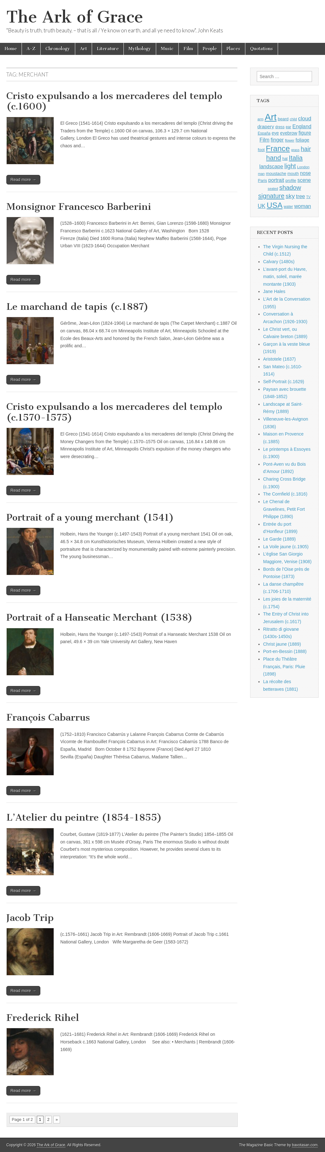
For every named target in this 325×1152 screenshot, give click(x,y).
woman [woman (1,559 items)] (302, 206)
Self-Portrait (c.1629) (283, 381)
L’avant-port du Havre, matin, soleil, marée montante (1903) (285, 277)
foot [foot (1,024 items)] (261, 149)
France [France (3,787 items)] (278, 148)
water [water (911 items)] (288, 206)
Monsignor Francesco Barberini (78, 206)
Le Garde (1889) (279, 539)
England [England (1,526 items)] (301, 126)
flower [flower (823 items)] (289, 140)
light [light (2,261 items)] (290, 166)
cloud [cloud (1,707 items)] (304, 118)
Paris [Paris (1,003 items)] (262, 180)
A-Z (31, 48)
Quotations (261, 48)
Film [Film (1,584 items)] (264, 140)
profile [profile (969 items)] (290, 180)
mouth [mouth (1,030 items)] (293, 173)
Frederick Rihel (42, 1017)
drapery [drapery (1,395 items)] (265, 126)
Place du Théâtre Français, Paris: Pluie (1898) (284, 666)
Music (167, 48)
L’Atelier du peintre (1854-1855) (84, 817)
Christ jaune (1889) (282, 644)
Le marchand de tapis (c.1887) (77, 306)
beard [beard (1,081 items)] (283, 119)
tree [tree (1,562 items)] (300, 196)
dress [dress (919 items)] (279, 127)
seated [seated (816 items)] (273, 188)
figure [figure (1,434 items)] (304, 133)
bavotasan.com (305, 1145)
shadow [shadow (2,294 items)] (290, 187)
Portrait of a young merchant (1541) (90, 517)
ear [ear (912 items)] (288, 127)
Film (188, 48)
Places (233, 48)
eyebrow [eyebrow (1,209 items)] (288, 133)
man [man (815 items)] (261, 174)
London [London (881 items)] (303, 167)
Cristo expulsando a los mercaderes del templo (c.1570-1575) (114, 412)
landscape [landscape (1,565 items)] (271, 166)
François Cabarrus (48, 717)
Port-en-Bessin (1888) (285, 651)
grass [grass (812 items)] (295, 150)
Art (83, 48)
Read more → (23, 179)
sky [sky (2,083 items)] (290, 196)
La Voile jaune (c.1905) (285, 546)
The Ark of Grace (74, 17)
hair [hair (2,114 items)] (306, 149)
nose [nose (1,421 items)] (305, 173)
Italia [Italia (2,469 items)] (295, 157)
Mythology (140, 48)
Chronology (57, 48)
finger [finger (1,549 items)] (277, 140)
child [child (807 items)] (293, 119)
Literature (108, 48)
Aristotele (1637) (279, 359)
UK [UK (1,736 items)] (261, 206)
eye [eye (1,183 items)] (275, 133)
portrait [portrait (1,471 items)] (276, 180)
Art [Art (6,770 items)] (270, 117)
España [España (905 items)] (264, 133)
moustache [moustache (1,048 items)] (276, 173)
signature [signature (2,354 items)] (271, 195)
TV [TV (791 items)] (308, 197)
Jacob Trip (30, 917)
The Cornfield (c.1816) (285, 493)
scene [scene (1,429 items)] (304, 180)
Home (11, 48)
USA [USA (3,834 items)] (274, 205)
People (210, 48)
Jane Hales (274, 291)
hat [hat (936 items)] (285, 158)
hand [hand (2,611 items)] (273, 157)
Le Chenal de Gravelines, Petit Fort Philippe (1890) (284, 509)
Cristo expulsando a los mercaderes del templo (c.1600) (114, 101)
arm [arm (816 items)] (260, 119)
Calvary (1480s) (279, 261)
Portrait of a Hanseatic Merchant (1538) (99, 617)
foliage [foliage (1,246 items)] (302, 140)
